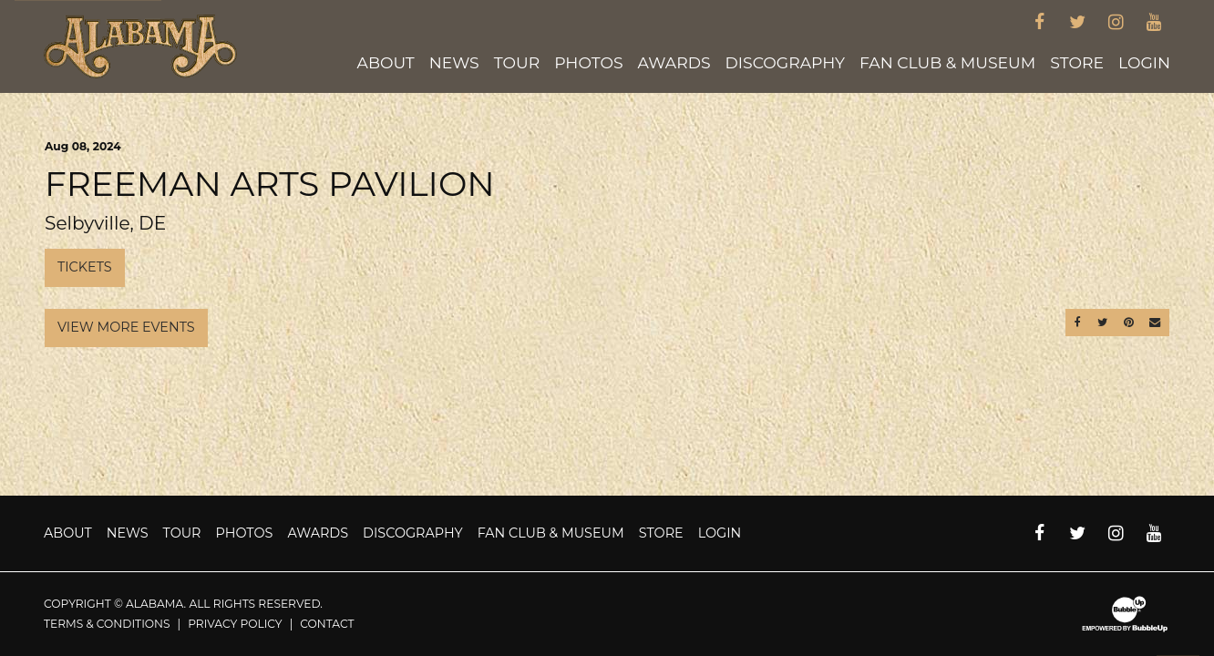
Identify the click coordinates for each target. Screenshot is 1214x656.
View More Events (126, 327)
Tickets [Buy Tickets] (84, 267)
